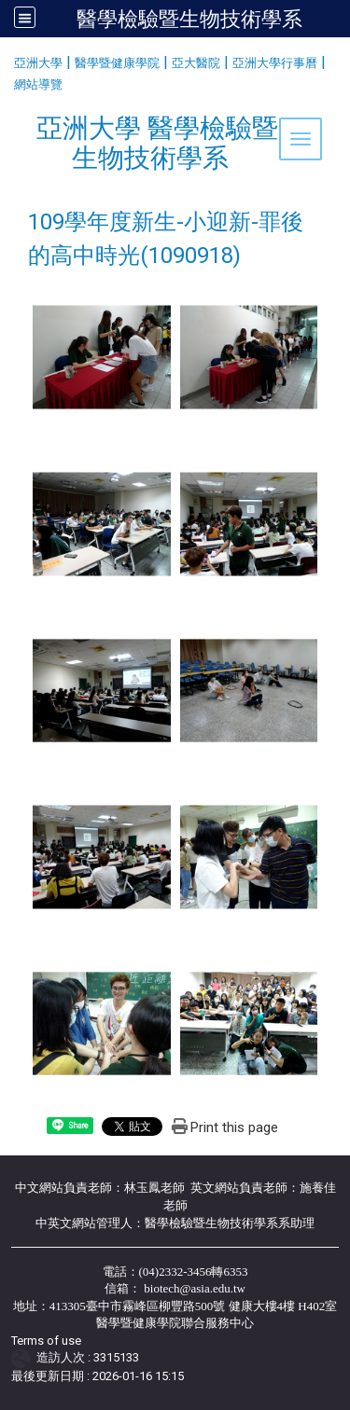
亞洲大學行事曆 (274, 63)
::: (7, 60)
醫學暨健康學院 (117, 63)
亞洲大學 (38, 63)
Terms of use (46, 1341)
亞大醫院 (196, 63)
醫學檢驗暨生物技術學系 (189, 19)
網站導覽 (38, 84)
